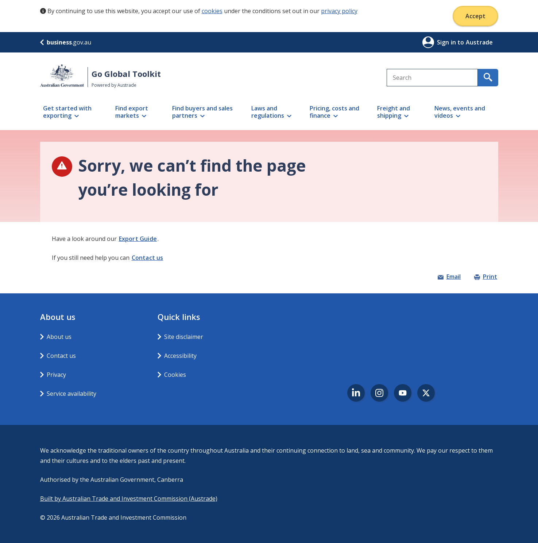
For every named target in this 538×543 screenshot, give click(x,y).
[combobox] (432, 77)
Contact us (147, 258)
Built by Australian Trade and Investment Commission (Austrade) (128, 499)
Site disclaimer (183, 337)
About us (59, 337)
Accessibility (180, 356)
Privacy (56, 375)
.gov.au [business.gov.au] (65, 42)
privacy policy (339, 11)
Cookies (175, 375)
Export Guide (138, 239)
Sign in (447, 42)
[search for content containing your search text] (488, 77)
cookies (212, 11)
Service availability (71, 394)
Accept (475, 16)
